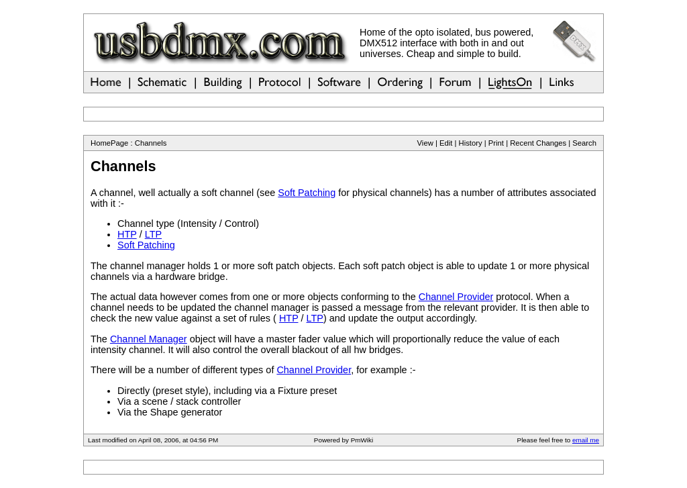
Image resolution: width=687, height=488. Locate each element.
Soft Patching (306, 192)
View (425, 143)
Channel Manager (148, 339)
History (470, 143)
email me (585, 440)
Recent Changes (538, 143)
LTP (153, 234)
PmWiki (362, 440)
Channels (151, 143)
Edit (445, 143)
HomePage (109, 143)
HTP (127, 234)
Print (496, 143)
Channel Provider (456, 296)
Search (584, 143)
